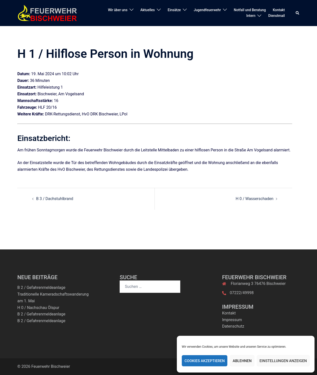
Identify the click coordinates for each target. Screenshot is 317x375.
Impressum (232, 319)
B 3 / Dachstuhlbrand (54, 198)
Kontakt (279, 10)
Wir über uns (118, 10)
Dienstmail (276, 16)
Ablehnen (242, 361)
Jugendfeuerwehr (207, 10)
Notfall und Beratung (250, 10)
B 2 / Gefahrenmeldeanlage (41, 287)
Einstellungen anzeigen (283, 361)
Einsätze (174, 10)
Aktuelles (147, 10)
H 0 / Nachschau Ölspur (38, 307)
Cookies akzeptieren (205, 361)
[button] (298, 13)
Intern (251, 16)
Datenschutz (233, 326)
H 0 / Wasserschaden (254, 198)
